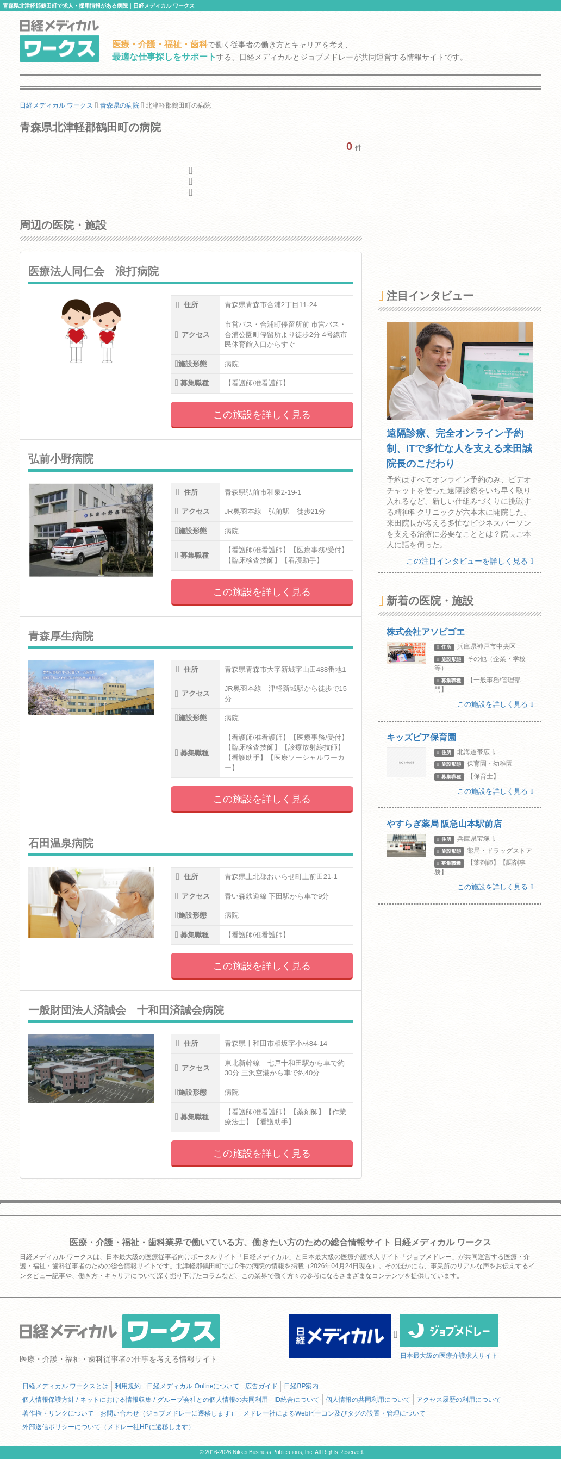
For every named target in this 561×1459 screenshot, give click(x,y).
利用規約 (128, 1386)
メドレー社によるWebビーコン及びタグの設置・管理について (334, 1413)
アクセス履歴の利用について (458, 1400)
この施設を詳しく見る (262, 414)
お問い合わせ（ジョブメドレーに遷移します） (168, 1413)
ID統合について (297, 1400)
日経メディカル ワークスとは (65, 1386)
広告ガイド (261, 1386)
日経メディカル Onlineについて (193, 1386)
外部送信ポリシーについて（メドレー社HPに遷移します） (108, 1427)
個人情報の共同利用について (368, 1400)
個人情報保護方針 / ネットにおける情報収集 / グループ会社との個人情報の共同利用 (145, 1400)
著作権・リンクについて (58, 1413)
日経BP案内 (301, 1386)
